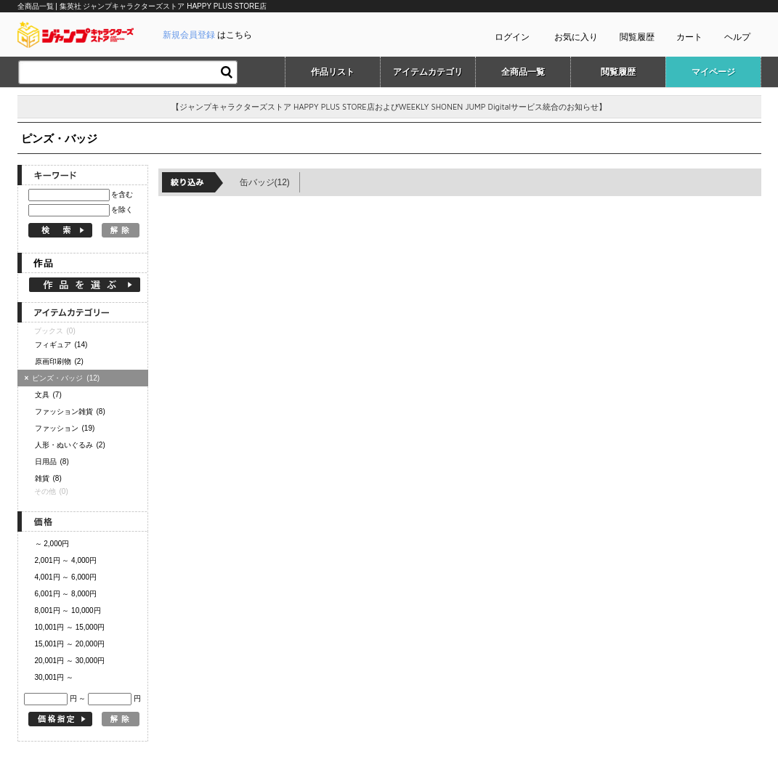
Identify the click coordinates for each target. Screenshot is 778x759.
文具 (48, 395)
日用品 (52, 462)
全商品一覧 (523, 72)
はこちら (207, 35)
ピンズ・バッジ (64, 378)
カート (689, 37)
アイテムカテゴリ (428, 72)
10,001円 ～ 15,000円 (70, 627)
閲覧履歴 (637, 37)
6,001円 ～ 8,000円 (66, 594)
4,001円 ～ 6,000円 (66, 577)
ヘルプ (737, 37)
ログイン (512, 37)
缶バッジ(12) (265, 182)
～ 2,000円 (52, 544)
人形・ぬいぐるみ (70, 445)
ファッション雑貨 (70, 411)
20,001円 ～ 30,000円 (70, 661)
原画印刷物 (59, 361)
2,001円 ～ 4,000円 (66, 560)
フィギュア (61, 345)
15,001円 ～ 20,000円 (70, 644)
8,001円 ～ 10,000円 (68, 610)
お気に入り (576, 37)
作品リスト (332, 72)
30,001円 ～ (54, 677)
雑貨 (48, 478)
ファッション (65, 428)
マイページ (713, 72)
